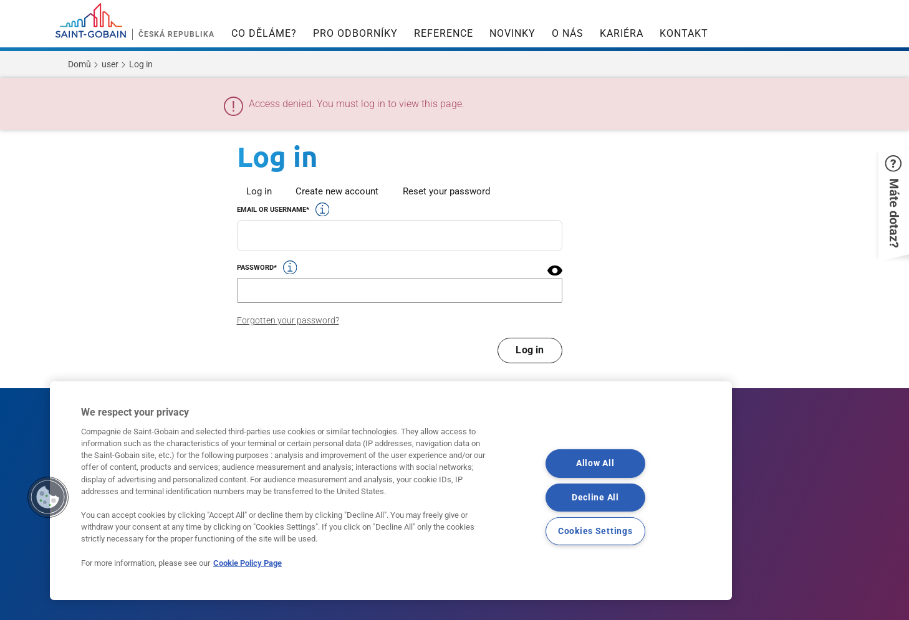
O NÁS (568, 33)
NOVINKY (512, 33)
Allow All (595, 463)
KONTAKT (684, 33)
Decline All (595, 497)
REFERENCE (443, 33)
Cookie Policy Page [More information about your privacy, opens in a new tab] (247, 563)
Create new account (337, 191)
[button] (554, 270)
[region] (391, 490)
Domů (79, 64)
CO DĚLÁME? (264, 33)
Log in (259, 191)
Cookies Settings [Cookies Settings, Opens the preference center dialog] (595, 530)
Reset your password (446, 191)
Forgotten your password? (288, 320)
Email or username (271, 210)
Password (255, 268)
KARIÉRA (621, 33)
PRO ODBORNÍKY (355, 33)
